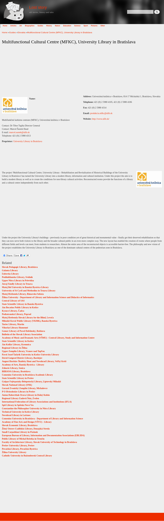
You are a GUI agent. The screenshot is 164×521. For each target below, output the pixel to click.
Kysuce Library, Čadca (13, 311)
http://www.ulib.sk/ (100, 119)
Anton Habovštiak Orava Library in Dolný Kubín (26, 395)
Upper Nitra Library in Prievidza (18, 280)
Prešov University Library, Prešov (18, 445)
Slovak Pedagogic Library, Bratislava (20, 267)
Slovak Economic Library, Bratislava (19, 425)
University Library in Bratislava (27, 141)
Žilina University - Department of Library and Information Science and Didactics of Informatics (48, 297)
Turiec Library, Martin (13, 324)
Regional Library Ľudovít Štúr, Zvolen (20, 398)
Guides (42, 26)
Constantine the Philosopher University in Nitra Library (29, 408)
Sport (88, 26)
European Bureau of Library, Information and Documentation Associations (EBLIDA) (43, 435)
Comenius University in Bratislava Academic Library (27, 375)
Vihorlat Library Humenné (15, 327)
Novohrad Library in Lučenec (16, 415)
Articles (15, 26)
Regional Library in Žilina (14, 348)
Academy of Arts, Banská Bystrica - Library (23, 365)
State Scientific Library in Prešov (18, 378)
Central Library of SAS (13, 301)
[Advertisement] (82, 69)
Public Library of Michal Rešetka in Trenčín (23, 439)
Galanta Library (10, 270)
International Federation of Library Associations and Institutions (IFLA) (37, 402)
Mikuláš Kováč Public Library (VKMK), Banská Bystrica (29, 321)
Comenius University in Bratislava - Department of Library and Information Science (42, 418)
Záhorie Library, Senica (13, 368)
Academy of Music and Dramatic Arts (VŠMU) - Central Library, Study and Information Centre (48, 338)
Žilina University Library (14, 452)
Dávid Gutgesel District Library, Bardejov (22, 358)
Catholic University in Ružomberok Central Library (27, 455)
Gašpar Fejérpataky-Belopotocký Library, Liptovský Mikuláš (31, 381)
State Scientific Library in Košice (18, 341)
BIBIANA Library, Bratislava (16, 371)
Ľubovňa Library (10, 274)
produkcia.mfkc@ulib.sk (101, 113)
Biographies (31, 26)
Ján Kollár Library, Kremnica (16, 344)
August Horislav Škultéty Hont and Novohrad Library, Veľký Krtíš (34, 361)
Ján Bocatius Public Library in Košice (20, 307)
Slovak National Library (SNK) (17, 385)
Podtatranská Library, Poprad (16, 314)
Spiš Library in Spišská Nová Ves (18, 405)
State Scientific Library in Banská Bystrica (22, 304)
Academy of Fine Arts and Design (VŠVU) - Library (27, 422)
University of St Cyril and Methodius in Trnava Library (28, 290)
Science (79, 26)
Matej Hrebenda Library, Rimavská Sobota (23, 294)
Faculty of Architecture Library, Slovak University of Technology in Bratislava (39, 442)
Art (22, 26)
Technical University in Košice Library (20, 412)
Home (7, 26)
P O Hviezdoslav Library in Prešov (18, 391)
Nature (59, 26)
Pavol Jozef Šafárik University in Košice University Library (30, 354)
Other (104, 26)
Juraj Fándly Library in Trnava (17, 284)
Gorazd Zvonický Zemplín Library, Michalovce (24, 388)
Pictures (96, 26)
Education (69, 26)
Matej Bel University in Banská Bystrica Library (25, 287)
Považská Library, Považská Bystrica (19, 449)
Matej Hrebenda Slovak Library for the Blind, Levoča (28, 317)
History (51, 26)
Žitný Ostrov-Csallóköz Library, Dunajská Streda (26, 429)
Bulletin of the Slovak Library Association (22, 334)
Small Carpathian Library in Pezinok (20, 432)
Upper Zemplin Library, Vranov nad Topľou (23, 351)
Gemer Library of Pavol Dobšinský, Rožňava (23, 331)
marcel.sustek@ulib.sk (19, 132)
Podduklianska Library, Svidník (17, 277)
